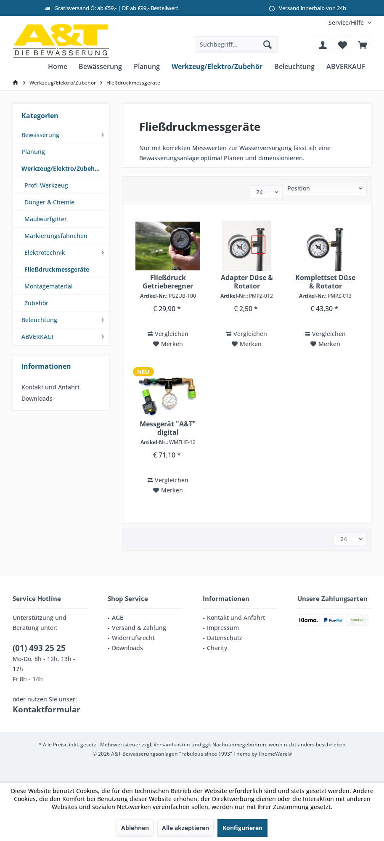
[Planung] (147, 66)
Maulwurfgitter (45, 219)
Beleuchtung (39, 320)
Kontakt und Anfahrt (50, 387)
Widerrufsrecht (133, 638)
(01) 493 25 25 (39, 648)
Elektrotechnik (44, 253)
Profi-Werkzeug (46, 185)
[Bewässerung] (100, 66)
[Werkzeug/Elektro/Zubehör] (217, 66)
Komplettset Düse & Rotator (325, 281)
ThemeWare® (275, 753)
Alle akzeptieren (185, 828)
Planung (33, 152)
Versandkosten (172, 744)
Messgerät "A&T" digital (168, 428)
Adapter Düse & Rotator (247, 281)
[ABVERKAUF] (345, 66)
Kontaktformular (46, 709)
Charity (217, 648)
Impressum (223, 628)
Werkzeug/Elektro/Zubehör (61, 168)
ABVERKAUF (38, 337)
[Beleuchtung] (294, 66)
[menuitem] (346, 22)
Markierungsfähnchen (55, 236)
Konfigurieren (242, 828)
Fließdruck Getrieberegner (168, 281)
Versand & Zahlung (139, 628)
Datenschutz (224, 638)
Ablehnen (135, 828)
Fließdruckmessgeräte (56, 269)
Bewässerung (40, 135)
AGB (118, 617)
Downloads (37, 398)
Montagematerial (48, 286)
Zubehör (36, 303)
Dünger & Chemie (49, 202)
